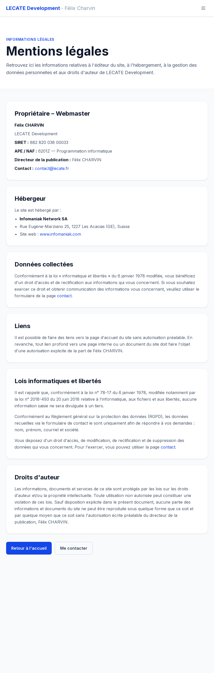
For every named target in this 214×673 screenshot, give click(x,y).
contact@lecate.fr (52, 168)
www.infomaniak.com (60, 234)
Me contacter (73, 548)
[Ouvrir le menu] (203, 8)
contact (64, 295)
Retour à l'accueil (29, 548)
